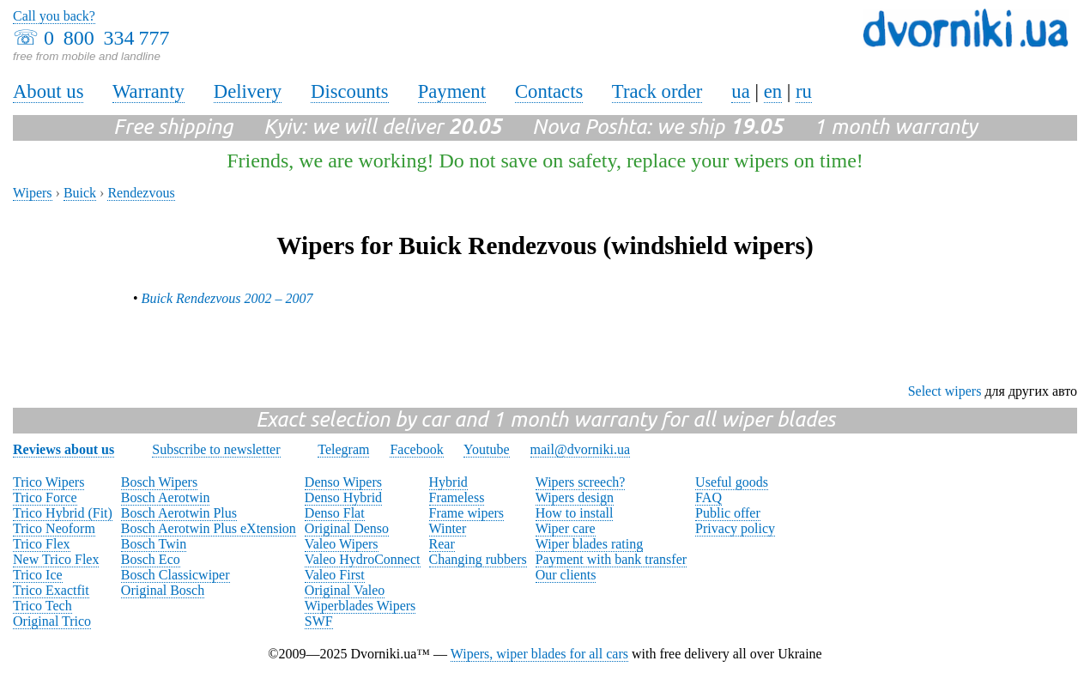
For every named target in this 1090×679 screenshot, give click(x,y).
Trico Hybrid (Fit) (62, 513)
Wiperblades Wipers (360, 605)
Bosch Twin (153, 544)
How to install (575, 513)
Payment (452, 91)
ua (740, 91)
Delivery (248, 91)
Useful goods (731, 482)
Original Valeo (345, 590)
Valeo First (335, 574)
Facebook (416, 449)
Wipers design (575, 497)
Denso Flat (335, 513)
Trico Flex (41, 544)
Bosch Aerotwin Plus (179, 513)
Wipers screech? (581, 482)
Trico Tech (42, 605)
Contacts (549, 91)
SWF (319, 621)
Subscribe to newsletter (216, 449)
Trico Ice (38, 574)
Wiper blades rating (590, 544)
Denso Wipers (343, 482)
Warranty (148, 91)
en (773, 91)
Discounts (350, 91)
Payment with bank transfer (611, 559)
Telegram (343, 449)
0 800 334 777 (106, 38)
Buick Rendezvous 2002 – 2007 (227, 298)
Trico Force (45, 497)
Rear (442, 544)
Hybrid (448, 482)
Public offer (727, 513)
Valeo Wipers (341, 544)
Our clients (566, 574)
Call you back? (54, 16)
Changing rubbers (478, 559)
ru (804, 91)
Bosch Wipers (159, 482)
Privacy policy (735, 528)
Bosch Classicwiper (175, 574)
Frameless (457, 497)
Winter (448, 528)
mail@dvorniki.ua (580, 449)
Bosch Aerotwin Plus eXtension (208, 528)
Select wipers (945, 391)
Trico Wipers (48, 482)
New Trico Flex (56, 559)
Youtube (486, 449)
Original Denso (347, 528)
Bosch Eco (150, 559)
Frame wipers (467, 513)
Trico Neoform (54, 528)
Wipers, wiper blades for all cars (539, 653)
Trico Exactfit (51, 590)
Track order (657, 91)
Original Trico (52, 621)
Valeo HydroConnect (363, 559)
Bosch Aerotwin (165, 497)
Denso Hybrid (343, 497)
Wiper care (566, 528)
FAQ (708, 497)
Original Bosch (162, 590)
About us (48, 91)
